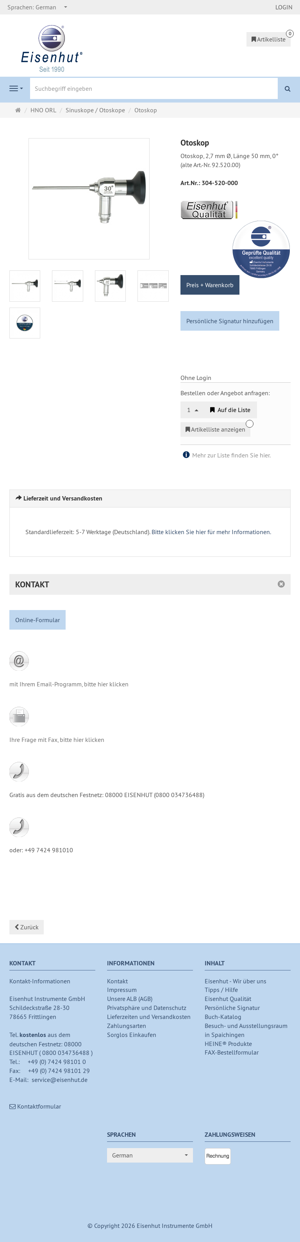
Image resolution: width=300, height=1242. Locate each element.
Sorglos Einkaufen (131, 1035)
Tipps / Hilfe (221, 990)
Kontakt (117, 981)
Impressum (122, 990)
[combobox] (38, 7)
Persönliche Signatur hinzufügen (229, 321)
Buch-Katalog (223, 1017)
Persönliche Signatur (232, 1008)
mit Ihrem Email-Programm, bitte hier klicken (69, 684)
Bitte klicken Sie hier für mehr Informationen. (211, 532)
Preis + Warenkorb (210, 285)
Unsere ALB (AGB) (129, 999)
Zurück (26, 927)
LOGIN (284, 7)
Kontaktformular (35, 1106)
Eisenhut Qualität (228, 999)
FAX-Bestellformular (232, 1052)
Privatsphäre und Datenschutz (146, 1008)
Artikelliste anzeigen (215, 429)
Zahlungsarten (126, 1026)
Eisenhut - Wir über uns (235, 981)
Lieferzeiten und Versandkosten (149, 1017)
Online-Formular (37, 620)
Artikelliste (269, 39)
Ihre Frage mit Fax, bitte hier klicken (56, 739)
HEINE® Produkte (228, 1044)
